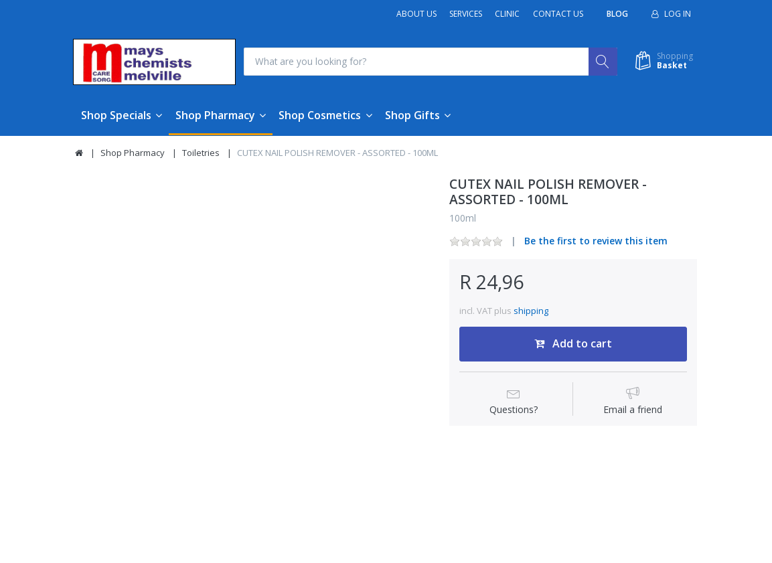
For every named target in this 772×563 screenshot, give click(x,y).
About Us (416, 13)
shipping (531, 311)
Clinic (507, 13)
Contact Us (558, 13)
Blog (617, 13)
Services (465, 13)
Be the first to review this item (596, 241)
